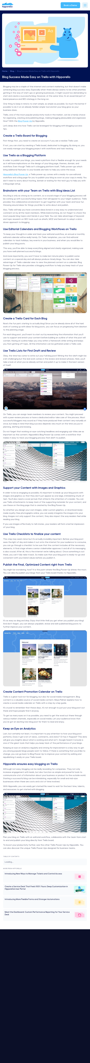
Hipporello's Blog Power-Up (15, 174)
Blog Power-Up (25, 121)
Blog (12, 71)
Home (4, 71)
